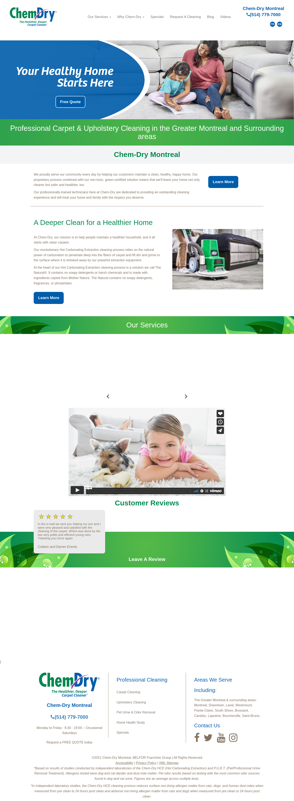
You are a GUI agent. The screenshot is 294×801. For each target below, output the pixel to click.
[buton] (107, 396)
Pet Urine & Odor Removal (136, 712)
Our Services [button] (99, 17)
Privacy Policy (146, 763)
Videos (225, 17)
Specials (157, 17)
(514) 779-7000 (263, 14)
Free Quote (70, 102)
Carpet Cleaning (128, 692)
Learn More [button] (223, 182)
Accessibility (124, 763)
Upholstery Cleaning (131, 702)
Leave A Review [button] (147, 559)
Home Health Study (131, 722)
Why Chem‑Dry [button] (130, 17)
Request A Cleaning (185, 17)
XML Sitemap (168, 763)
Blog (210, 17)
